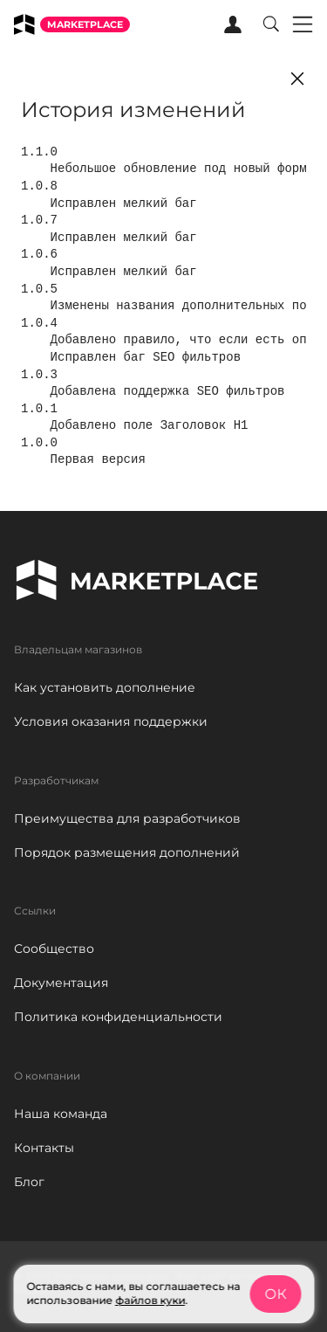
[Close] (297, 78)
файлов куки (150, 1300)
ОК (275, 1294)
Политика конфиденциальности (118, 1017)
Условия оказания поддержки (111, 721)
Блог (29, 1182)
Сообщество (54, 948)
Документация (61, 982)
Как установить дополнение (104, 687)
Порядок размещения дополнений (127, 852)
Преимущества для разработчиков (127, 818)
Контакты (44, 1148)
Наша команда (60, 1114)
